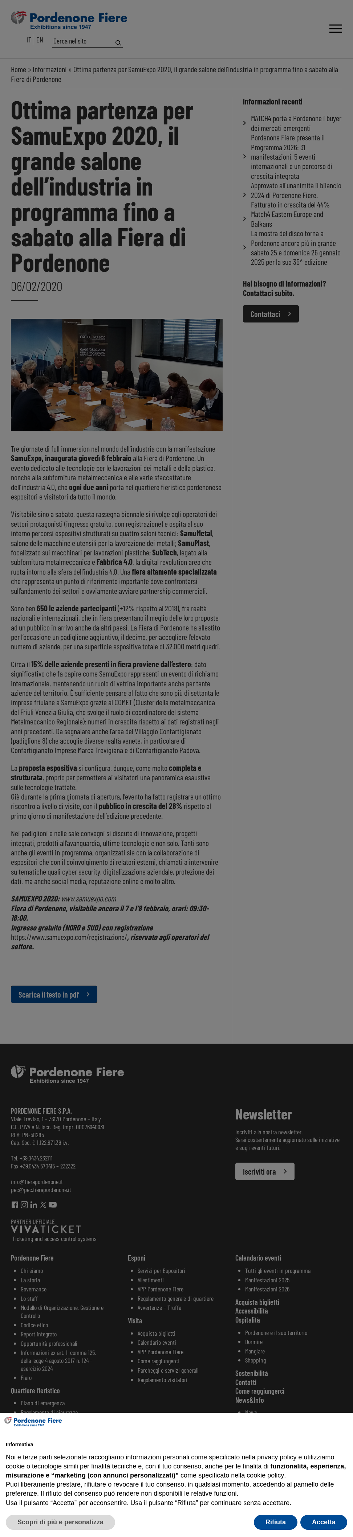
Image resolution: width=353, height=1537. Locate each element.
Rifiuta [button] (275, 1522)
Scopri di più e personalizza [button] (60, 1522)
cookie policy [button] (265, 1475)
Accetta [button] (324, 1522)
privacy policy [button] (276, 1457)
